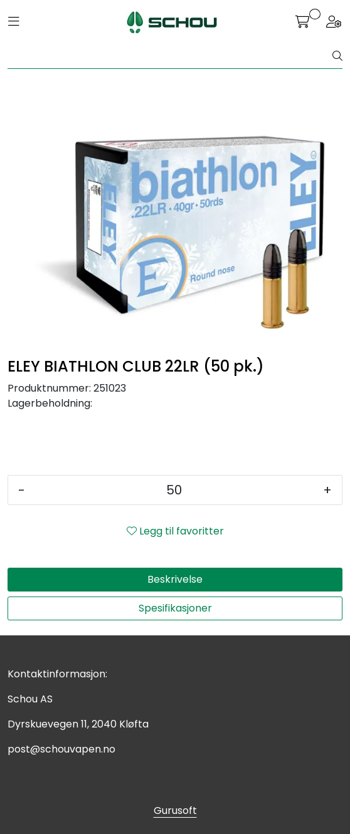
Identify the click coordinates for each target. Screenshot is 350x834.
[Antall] (174, 490)
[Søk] (170, 56)
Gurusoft (175, 810)
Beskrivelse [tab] (175, 579)
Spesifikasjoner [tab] (175, 608)
